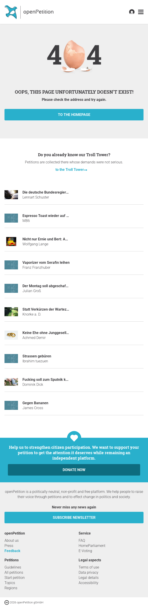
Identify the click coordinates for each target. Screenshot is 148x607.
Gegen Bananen (35, 403)
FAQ (82, 540)
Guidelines (12, 567)
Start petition (14, 577)
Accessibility (88, 583)
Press (8, 546)
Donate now (74, 470)
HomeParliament (92, 546)
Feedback (12, 551)
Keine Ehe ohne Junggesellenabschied (53, 333)
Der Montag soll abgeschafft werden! (52, 286)
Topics (9, 583)
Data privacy (88, 572)
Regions (10, 588)
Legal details (89, 577)
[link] (141, 12)
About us (11, 540)
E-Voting (85, 551)
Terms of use (89, 567)
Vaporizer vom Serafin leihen (46, 262)
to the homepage (74, 115)
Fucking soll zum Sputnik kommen (50, 379)
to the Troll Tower (69, 169)
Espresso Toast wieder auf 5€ (46, 216)
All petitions (13, 572)
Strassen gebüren (36, 356)
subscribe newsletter (74, 517)
